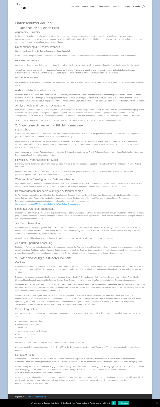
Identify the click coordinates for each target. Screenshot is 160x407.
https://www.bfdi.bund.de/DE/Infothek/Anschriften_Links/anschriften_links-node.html (47, 204)
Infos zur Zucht (104, 6)
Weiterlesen (123, 403)
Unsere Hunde (88, 6)
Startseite (75, 6)
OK (114, 403)
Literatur (126, 6)
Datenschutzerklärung (37, 397)
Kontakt (136, 6)
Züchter (116, 6)
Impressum (20, 397)
